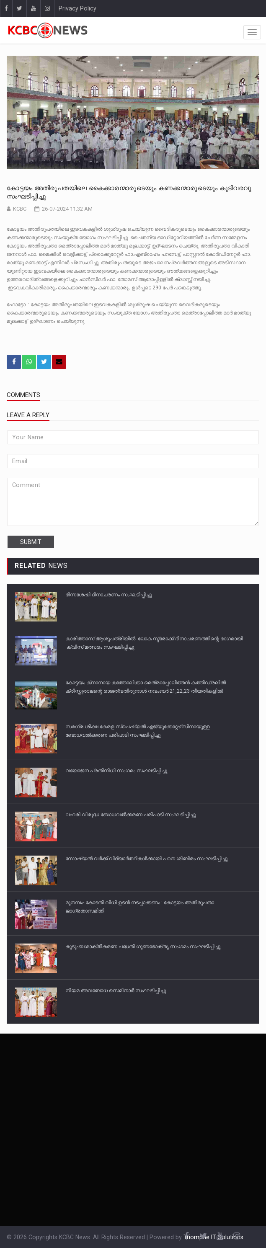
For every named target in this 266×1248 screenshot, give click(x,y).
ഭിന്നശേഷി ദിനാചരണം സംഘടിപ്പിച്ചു (108, 595)
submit (30, 542)
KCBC (19, 209)
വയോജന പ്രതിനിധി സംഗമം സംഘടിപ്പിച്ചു (116, 771)
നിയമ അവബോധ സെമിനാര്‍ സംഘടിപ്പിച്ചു (115, 990)
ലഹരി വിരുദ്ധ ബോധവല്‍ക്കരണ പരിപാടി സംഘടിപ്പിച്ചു (130, 814)
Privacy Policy (77, 8)
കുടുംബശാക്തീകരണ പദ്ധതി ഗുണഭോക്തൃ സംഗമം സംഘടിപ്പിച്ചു (142, 946)
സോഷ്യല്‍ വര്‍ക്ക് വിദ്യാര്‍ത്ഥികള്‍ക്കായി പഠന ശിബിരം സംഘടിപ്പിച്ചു (146, 858)
